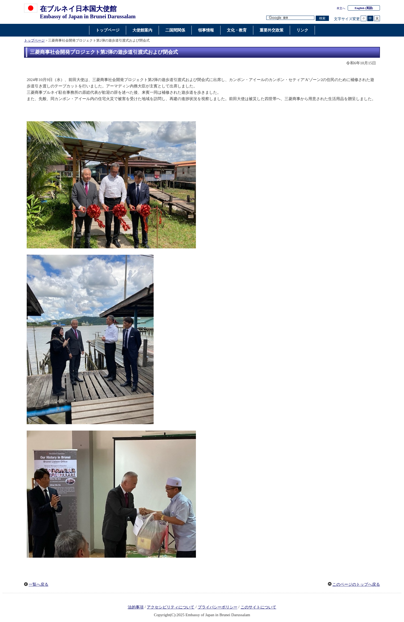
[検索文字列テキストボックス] (290, 18)
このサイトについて (258, 607)
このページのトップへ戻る (356, 584)
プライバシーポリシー (217, 607)
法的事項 (136, 607)
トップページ (34, 40)
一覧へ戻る (38, 584)
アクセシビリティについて (170, 607)
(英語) (364, 8)
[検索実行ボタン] (322, 18)
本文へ (341, 8)
